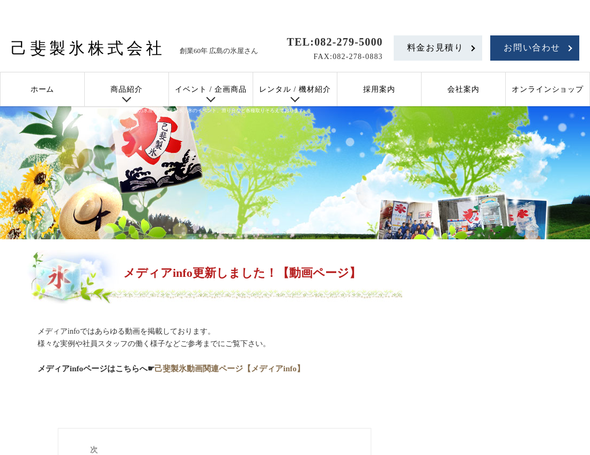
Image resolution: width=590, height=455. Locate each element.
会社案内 (463, 89)
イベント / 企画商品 (211, 89)
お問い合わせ (532, 47)
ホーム (43, 89)
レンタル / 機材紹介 (295, 89)
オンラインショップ (548, 89)
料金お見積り (435, 47)
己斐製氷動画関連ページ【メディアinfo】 (229, 368)
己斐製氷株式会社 (88, 48)
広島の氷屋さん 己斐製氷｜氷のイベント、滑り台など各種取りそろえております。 (218, 110)
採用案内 (379, 89)
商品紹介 (126, 89)
